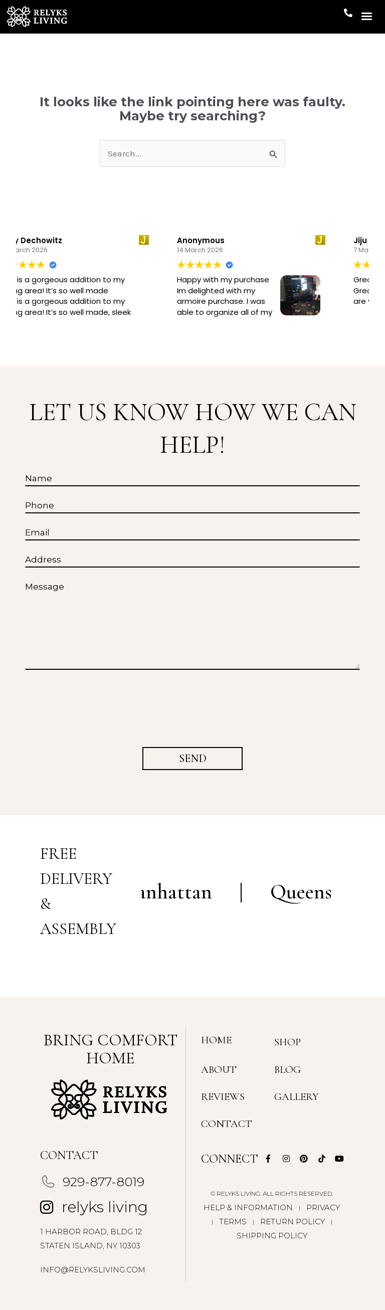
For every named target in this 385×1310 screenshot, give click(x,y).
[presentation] (100, 705)
